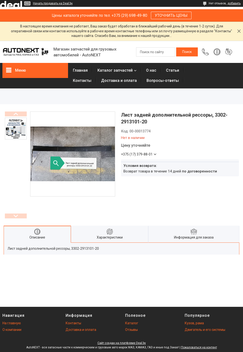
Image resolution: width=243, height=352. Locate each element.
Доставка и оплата (119, 80)
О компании (11, 330)
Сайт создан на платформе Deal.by (121, 343)
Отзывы (131, 330)
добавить (234, 3)
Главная (80, 70)
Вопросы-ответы (163, 80)
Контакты (82, 80)
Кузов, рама (194, 323)
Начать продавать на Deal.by (53, 3)
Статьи (172, 70)
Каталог (131, 323)
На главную (11, 323)
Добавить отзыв (228, 52)
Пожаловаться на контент (199, 347)
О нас (151, 70)
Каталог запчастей (115, 70)
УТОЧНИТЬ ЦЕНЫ (171, 15)
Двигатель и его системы (205, 330)
